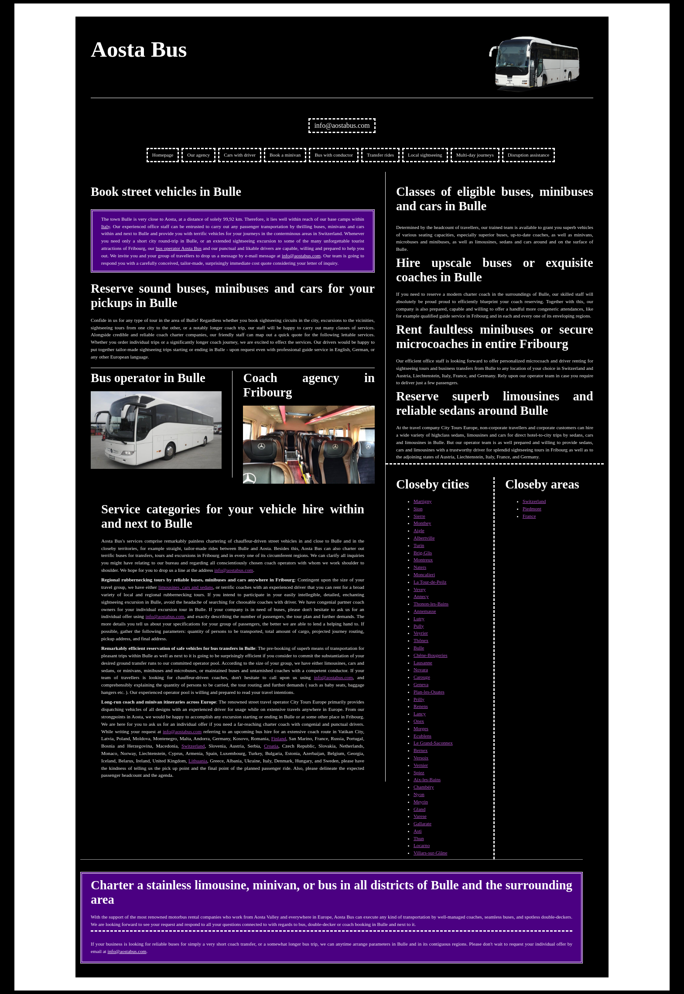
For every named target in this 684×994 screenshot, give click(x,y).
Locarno (422, 845)
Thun (419, 838)
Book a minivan (285, 154)
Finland (278, 738)
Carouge (422, 677)
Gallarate (422, 823)
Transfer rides (380, 154)
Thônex (421, 640)
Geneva (421, 684)
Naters (420, 567)
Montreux (423, 559)
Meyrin (421, 801)
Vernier (421, 765)
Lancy (420, 713)
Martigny (423, 501)
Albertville (424, 537)
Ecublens (422, 735)
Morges (421, 728)
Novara (421, 669)
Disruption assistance (528, 154)
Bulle (419, 647)
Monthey (422, 523)
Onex (419, 721)
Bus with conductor (334, 154)
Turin (419, 545)
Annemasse (425, 611)
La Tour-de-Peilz (430, 581)
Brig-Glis (423, 552)
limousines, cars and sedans (185, 587)
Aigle (419, 530)
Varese (420, 816)
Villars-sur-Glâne (430, 852)
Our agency (198, 154)
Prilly (419, 699)
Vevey (420, 589)
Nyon (419, 794)
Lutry (419, 618)
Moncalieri (424, 574)
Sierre (419, 516)
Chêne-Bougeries (431, 655)
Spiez (419, 772)
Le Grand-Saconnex (433, 742)
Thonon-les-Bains (431, 603)
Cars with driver (240, 154)
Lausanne (423, 662)
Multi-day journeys (475, 154)
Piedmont (532, 508)
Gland (419, 809)
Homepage (162, 154)
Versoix (421, 757)
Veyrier (421, 632)
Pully (419, 626)
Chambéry (424, 786)
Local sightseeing (425, 154)
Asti (418, 830)
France (529, 516)
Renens (421, 706)
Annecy (421, 596)
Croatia (271, 745)
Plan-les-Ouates (429, 691)
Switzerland (193, 745)
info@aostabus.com (341, 125)
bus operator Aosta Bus (179, 248)
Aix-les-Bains (427, 779)
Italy (105, 226)
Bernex (421, 750)
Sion (418, 508)
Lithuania (197, 760)
